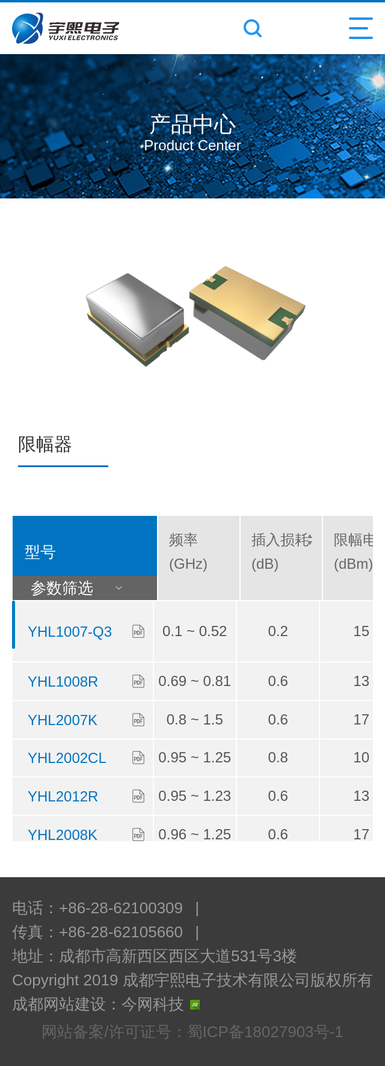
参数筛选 (84, 588)
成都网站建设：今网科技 (106, 1004)
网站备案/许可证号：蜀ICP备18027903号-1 (192, 1032)
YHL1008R (63, 681)
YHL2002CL (67, 758)
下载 (138, 631)
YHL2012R (63, 796)
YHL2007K (62, 720)
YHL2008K (62, 835)
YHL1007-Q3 (70, 631)
